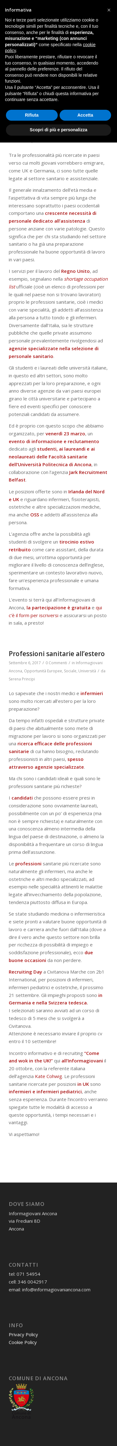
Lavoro (30, 132)
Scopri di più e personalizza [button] (58, 1433)
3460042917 (60, 16)
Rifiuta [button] (32, 1418)
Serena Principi (22, 140)
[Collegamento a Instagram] (76, 7)
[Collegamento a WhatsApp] (58, 7)
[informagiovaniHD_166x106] (48, 39)
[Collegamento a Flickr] (103, 7)
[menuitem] (85, 39)
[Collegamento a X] (85, 7)
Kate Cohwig (48, 1076)
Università (87, 132)
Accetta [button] (85, 1418)
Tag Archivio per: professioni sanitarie (53, 60)
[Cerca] (85, 39)
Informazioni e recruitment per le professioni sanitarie (58, 111)
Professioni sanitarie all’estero (57, 653)
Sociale (70, 671)
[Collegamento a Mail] (49, 7)
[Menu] (99, 39)
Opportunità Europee (57, 132)
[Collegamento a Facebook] (67, 7)
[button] (109, 1313)
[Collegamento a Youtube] (94, 7)
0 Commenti (51, 124)
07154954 (29, 16)
